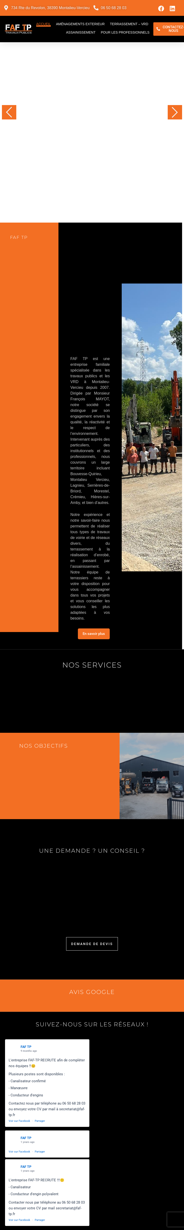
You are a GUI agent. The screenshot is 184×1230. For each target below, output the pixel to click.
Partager (40, 1121)
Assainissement (81, 32)
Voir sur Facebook (19, 1121)
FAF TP (26, 1047)
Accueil (43, 24)
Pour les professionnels (125, 32)
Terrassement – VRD (129, 24)
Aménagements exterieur (80, 24)
